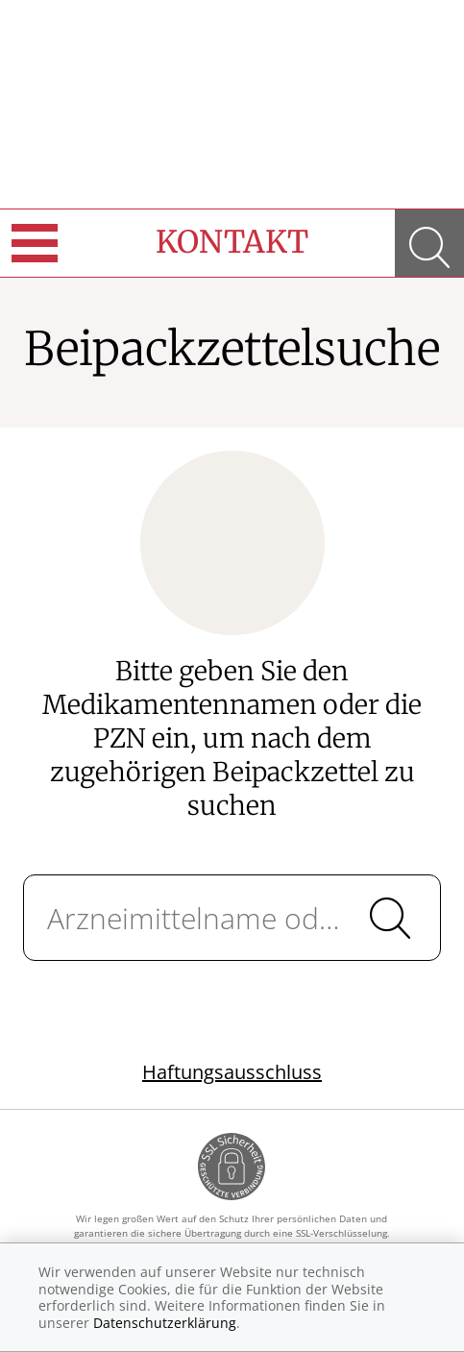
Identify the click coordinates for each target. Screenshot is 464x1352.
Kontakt (232, 242)
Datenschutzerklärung (164, 1323)
